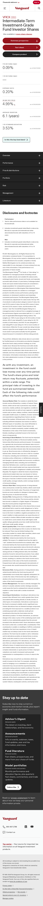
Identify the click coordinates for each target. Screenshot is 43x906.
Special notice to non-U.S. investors (14, 895)
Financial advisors (11, 2)
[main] (21, 350)
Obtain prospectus (9, 892)
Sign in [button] (36, 2)
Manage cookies (8, 898)
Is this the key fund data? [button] (16, 140)
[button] (5, 8)
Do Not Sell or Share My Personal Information (18, 889)
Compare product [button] (25, 54)
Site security (21, 892)
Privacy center (7, 885)
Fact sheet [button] (26, 48)
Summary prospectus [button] (24, 41)
